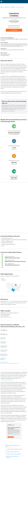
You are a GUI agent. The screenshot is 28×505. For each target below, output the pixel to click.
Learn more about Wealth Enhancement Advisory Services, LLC (10, 363)
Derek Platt (3, 333)
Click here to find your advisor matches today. (14, 434)
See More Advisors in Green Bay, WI (13, 454)
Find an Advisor (14, 30)
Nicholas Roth (3, 354)
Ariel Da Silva (3, 329)
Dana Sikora (3, 337)
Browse (2, 7)
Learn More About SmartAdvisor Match (14, 449)
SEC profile (9, 301)
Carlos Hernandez (4, 349)
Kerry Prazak (3, 341)
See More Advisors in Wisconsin (12, 451)
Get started (10, 437)
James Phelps (3, 358)
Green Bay (13, 7)
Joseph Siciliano (4, 345)
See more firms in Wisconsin (6, 317)
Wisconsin (7, 7)
